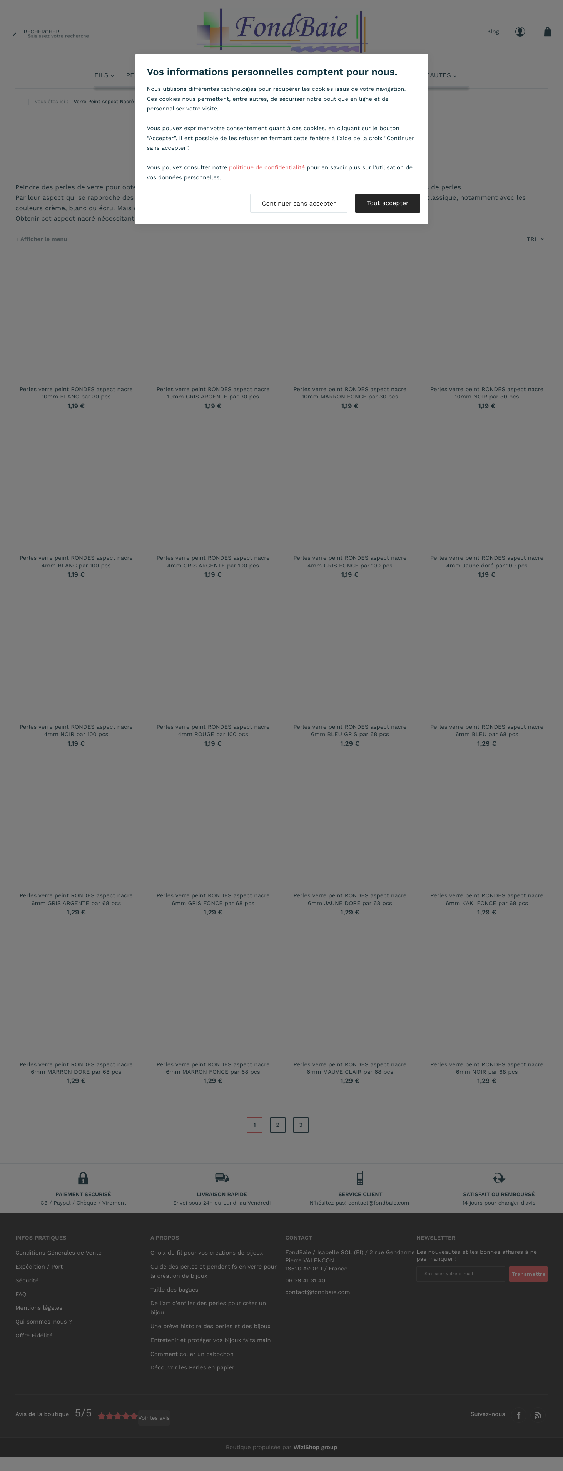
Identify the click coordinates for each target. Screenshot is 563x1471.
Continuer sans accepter (299, 203)
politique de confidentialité (267, 167)
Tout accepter (387, 203)
